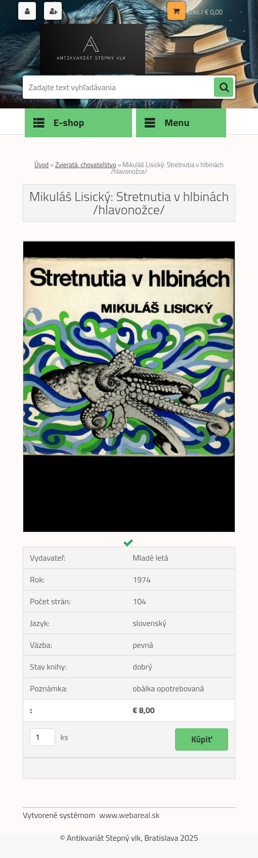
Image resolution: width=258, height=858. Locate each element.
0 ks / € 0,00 (205, 12)
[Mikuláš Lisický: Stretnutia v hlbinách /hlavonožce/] (129, 245)
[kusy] (42, 737)
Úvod (41, 165)
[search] (223, 87)
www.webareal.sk (129, 815)
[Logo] (92, 49)
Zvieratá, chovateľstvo (85, 165)
